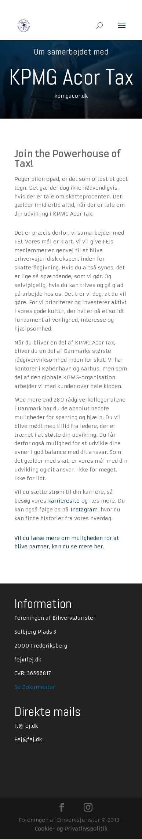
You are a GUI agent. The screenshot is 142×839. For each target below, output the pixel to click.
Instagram (84, 509)
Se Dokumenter (34, 687)
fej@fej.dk (27, 659)
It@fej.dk (26, 726)
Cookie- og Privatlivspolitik (71, 828)
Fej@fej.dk (28, 739)
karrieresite (64, 500)
